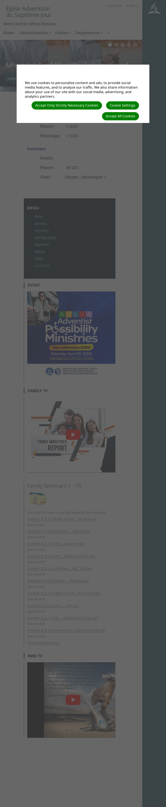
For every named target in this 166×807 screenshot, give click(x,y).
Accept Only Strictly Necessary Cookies (66, 105)
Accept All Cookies (120, 116)
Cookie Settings (122, 105)
